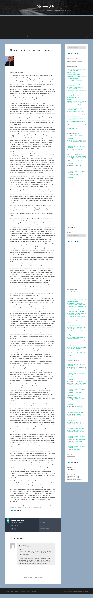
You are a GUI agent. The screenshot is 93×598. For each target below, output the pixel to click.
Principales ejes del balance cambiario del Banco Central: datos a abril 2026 (77, 103)
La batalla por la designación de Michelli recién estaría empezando (77, 70)
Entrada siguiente (45, 532)
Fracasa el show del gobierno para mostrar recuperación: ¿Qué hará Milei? (76, 82)
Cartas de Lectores (56, 37)
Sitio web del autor (15, 532)
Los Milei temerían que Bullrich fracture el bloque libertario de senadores (77, 106)
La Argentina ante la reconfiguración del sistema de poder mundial (76, 116)
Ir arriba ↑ (85, 594)
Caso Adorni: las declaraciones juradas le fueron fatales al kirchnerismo (77, 126)
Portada (8, 37)
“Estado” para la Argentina (73, 98)
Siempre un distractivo (73, 79)
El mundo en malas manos (74, 75)
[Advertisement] (46, 26)
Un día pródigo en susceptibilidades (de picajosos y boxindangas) (76, 95)
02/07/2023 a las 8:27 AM (24, 550)
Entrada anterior (45, 530)
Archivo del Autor (12, 532)
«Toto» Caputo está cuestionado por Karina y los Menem (76, 109)
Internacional (36, 37)
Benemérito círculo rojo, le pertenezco (26, 52)
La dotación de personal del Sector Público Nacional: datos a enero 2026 (76, 89)
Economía (25, 37)
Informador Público (46, 7)
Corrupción (69, 37)
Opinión (46, 37)
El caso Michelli (71, 73)
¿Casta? (70, 100)
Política (17, 37)
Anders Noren (78, 594)
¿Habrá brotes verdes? (73, 129)
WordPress (33, 594)
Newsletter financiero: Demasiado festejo (77, 77)
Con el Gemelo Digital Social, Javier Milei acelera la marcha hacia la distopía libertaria (77, 355)
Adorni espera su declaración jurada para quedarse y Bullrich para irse (77, 92)
